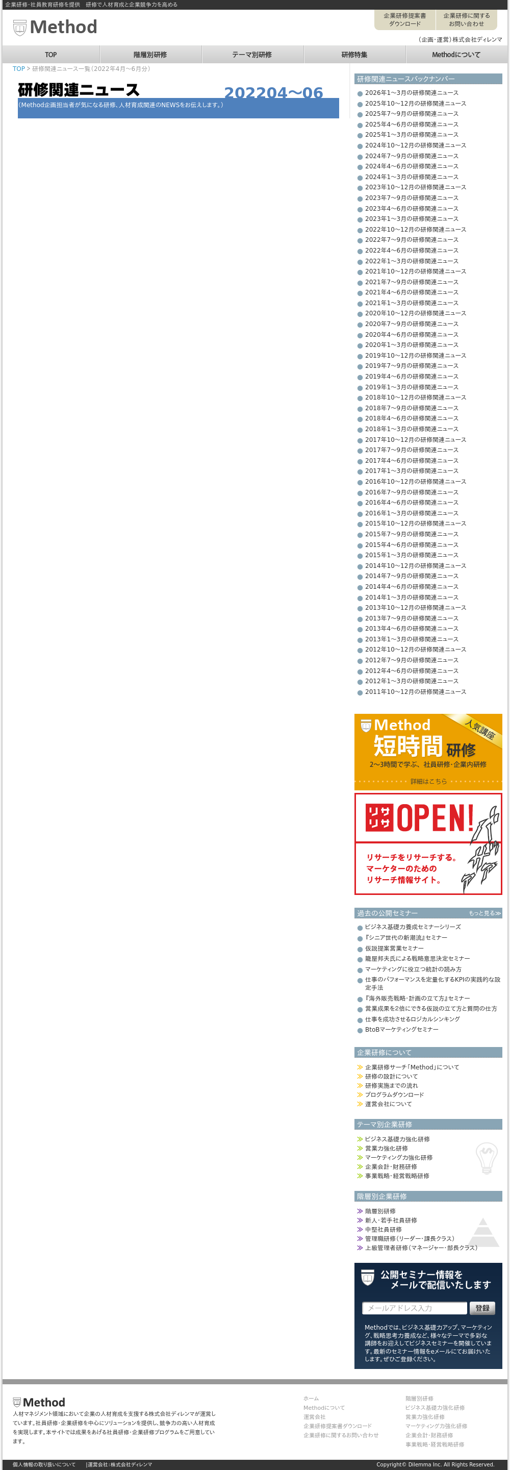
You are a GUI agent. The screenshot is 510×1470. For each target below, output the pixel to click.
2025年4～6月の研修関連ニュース (411, 124)
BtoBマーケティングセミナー (402, 1029)
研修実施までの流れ (391, 1085)
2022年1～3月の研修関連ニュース (411, 261)
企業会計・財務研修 (391, 1166)
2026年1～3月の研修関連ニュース (411, 92)
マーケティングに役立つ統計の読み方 (413, 969)
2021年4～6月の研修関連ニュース (411, 292)
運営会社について (388, 1104)
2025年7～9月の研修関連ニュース (411, 113)
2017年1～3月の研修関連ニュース (411, 471)
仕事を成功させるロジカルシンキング (412, 1019)
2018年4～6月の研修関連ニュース (411, 418)
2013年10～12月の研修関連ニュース (415, 607)
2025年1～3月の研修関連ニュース (411, 134)
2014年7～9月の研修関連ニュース (411, 576)
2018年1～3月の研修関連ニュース (411, 429)
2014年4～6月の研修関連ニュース (411, 586)
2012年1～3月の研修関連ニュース (411, 681)
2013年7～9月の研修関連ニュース (411, 618)
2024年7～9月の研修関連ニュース (411, 156)
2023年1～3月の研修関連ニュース (411, 218)
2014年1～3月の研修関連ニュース (411, 597)
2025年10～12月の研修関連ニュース (415, 103)
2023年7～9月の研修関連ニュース (411, 198)
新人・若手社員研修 (391, 1220)
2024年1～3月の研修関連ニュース (411, 177)
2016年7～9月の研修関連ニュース (411, 492)
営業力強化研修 (386, 1148)
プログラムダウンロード (394, 1095)
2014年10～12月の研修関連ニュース (415, 565)
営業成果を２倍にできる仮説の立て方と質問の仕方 (431, 1008)
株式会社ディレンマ (131, 1464)
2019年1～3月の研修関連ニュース (411, 387)
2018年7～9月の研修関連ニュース (411, 408)
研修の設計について (391, 1076)
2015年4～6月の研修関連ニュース (411, 545)
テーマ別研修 (252, 50)
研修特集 (354, 50)
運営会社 (314, 1417)
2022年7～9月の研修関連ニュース (411, 239)
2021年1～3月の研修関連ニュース (411, 303)
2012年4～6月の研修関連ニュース (411, 671)
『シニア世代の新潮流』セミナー (406, 937)
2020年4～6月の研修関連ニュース (411, 334)
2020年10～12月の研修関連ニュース (415, 313)
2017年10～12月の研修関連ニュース (415, 439)
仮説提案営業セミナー (394, 948)
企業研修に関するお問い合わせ (466, 20)
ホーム (311, 1399)
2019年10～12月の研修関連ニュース (415, 355)
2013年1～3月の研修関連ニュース (411, 639)
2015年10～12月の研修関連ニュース (415, 523)
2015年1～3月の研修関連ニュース (411, 555)
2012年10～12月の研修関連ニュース (415, 649)
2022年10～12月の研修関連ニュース (415, 229)
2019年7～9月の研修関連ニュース (411, 365)
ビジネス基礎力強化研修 (397, 1139)
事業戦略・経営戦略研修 (397, 1176)
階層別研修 (150, 50)
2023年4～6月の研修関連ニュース (411, 208)
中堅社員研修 (383, 1229)
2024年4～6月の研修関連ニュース (411, 166)
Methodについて (456, 50)
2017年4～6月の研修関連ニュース (411, 460)
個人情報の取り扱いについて (44, 1464)
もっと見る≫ (485, 913)
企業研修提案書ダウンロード (405, 20)
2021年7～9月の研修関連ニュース (411, 282)
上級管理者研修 (421, 1248)
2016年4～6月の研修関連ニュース (411, 502)
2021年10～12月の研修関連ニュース (415, 271)
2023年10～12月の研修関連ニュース (415, 187)
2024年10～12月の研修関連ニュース (415, 145)
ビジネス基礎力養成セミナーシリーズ (413, 927)
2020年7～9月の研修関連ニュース (411, 324)
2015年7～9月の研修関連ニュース (411, 534)
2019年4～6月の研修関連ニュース (411, 376)
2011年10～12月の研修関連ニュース (415, 691)
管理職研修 (410, 1238)
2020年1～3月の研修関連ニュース (411, 344)
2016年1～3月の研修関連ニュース (411, 513)
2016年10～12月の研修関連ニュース (415, 481)
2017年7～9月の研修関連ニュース (411, 450)
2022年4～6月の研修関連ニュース (411, 250)
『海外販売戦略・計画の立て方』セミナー (417, 998)
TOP (51, 50)
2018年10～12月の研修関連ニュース (415, 397)
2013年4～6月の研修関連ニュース (411, 628)
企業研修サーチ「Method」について (412, 1067)
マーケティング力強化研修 (398, 1157)
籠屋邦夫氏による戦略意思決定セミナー (417, 958)
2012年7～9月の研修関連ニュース (411, 660)
